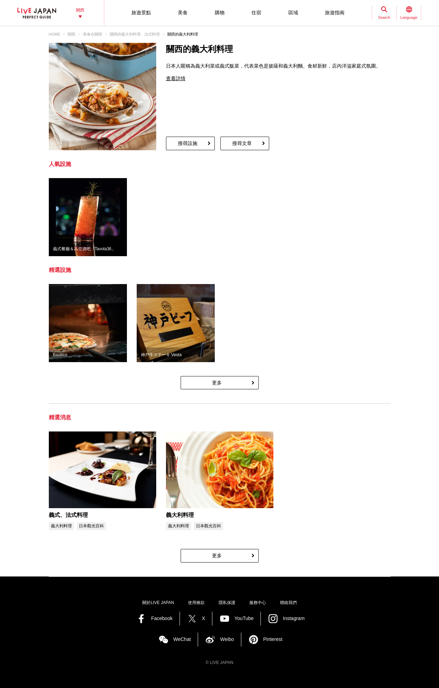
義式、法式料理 (68, 515)
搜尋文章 (242, 143)
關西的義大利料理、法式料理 (135, 34)
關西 (71, 34)
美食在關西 (92, 34)
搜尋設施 (187, 143)
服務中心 (257, 602)
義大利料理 (180, 515)
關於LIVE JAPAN (158, 602)
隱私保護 (227, 602)
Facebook (161, 618)
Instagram (293, 618)
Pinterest (272, 639)
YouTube (243, 618)
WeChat (182, 639)
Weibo (227, 639)
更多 (217, 382)
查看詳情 (176, 78)
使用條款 (196, 602)
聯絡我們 (288, 602)
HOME (54, 34)
